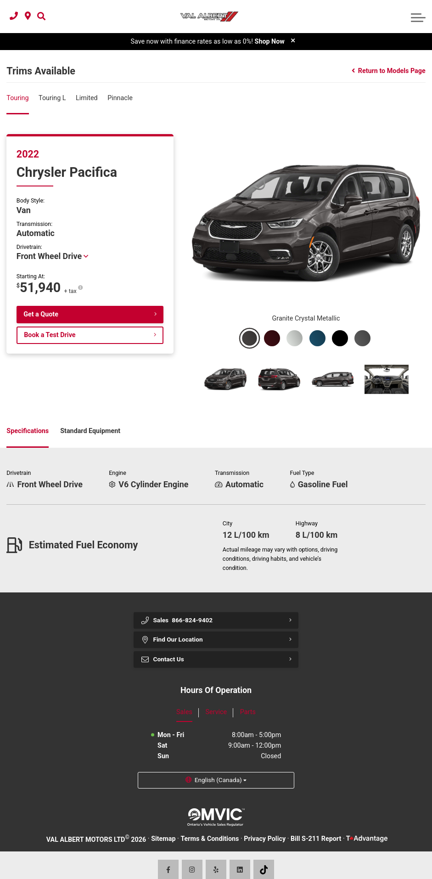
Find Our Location (173, 628)
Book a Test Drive (49, 335)
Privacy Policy (265, 829)
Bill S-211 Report (316, 829)
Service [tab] (216, 701)
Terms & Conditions (209, 829)
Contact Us (163, 649)
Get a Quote (40, 315)
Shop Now (270, 41)
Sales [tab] (184, 701)
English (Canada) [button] (219, 770)
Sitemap (163, 829)
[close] (293, 41)
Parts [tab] (248, 701)
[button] (41, 17)
